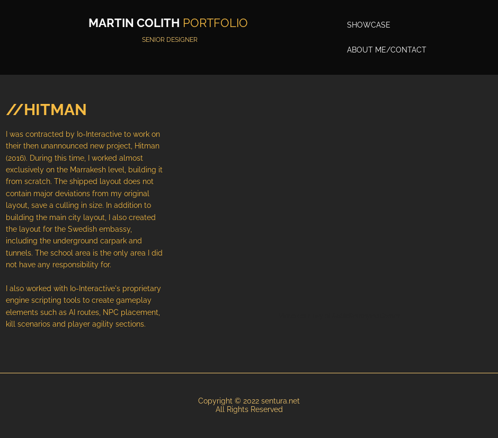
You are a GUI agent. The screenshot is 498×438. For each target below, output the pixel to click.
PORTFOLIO (215, 23)
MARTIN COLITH (134, 23)
